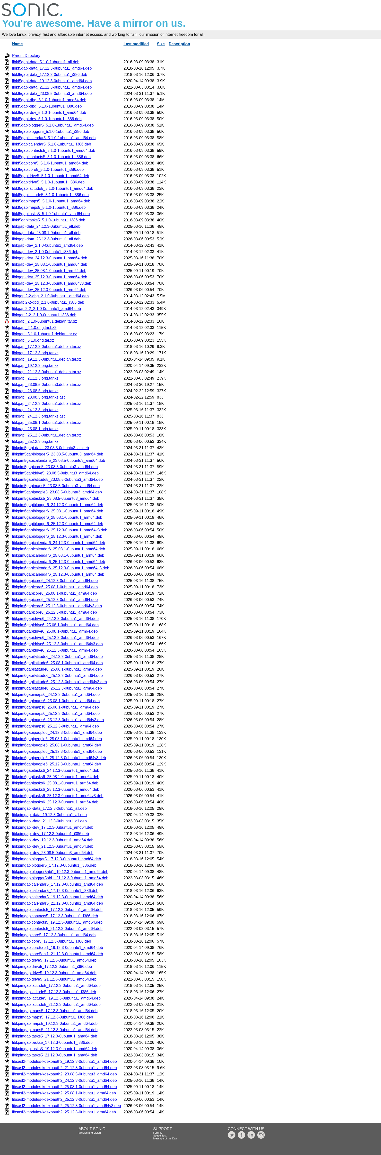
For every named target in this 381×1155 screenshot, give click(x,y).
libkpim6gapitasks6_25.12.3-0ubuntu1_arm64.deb (55, 802)
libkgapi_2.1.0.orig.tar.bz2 (34, 328)
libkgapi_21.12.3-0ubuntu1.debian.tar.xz (46, 372)
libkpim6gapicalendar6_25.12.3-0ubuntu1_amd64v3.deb (60, 568)
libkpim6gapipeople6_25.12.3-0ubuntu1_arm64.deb (56, 764)
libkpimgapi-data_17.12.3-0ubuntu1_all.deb (49, 808)
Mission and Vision (89, 1132)
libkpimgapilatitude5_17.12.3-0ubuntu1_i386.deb (54, 992)
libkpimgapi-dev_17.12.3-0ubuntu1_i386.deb (50, 834)
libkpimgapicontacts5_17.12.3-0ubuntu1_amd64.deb (57, 910)
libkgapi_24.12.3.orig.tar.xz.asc (39, 416)
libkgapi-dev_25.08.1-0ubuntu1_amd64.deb (49, 264)
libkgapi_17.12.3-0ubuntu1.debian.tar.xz (46, 347)
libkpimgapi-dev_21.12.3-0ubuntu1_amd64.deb (52, 846)
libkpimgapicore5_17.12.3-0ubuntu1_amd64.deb (53, 935)
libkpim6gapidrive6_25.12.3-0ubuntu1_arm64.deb (55, 650)
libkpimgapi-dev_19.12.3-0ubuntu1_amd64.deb (52, 840)
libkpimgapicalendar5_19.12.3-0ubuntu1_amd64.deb (57, 897)
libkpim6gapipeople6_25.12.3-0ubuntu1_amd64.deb (57, 751)
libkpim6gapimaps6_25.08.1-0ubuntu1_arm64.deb (55, 707)
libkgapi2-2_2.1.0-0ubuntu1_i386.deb (44, 315)
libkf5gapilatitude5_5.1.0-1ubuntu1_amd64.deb (52, 188)
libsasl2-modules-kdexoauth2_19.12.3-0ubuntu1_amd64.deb (64, 1061)
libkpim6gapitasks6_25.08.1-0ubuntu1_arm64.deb (55, 783)
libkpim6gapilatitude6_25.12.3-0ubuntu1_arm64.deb (57, 688)
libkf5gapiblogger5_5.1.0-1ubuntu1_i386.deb (50, 131)
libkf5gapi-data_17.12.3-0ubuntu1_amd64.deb (52, 68)
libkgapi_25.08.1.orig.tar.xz (35, 429)
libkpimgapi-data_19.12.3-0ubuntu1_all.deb (49, 815)
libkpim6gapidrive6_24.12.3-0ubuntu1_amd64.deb (55, 619)
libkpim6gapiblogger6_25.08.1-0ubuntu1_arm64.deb (57, 517)
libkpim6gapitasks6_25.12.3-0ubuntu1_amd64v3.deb (57, 796)
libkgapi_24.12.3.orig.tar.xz (35, 410)
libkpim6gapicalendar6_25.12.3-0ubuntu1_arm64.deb (58, 574)
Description (179, 44)
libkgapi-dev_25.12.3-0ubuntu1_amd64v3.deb (51, 283)
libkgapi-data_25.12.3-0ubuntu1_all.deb (46, 239)
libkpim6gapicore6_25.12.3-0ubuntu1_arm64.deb (54, 612)
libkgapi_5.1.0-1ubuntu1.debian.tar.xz (44, 334)
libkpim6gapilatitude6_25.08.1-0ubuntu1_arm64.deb (57, 669)
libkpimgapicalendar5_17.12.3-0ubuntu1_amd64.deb (57, 884)
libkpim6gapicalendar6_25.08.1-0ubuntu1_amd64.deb (58, 549)
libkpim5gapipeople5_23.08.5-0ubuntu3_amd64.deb (57, 492)
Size (161, 44)
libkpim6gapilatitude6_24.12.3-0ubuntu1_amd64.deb (57, 657)
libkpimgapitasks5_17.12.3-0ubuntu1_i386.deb (52, 1042)
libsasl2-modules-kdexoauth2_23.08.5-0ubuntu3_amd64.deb (64, 1074)
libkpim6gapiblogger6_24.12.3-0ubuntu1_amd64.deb (57, 505)
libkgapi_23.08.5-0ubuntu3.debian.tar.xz (46, 384)
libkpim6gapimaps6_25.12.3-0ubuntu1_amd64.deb (56, 713)
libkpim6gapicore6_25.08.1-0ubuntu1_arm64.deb (54, 593)
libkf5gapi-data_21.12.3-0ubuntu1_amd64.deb (52, 87)
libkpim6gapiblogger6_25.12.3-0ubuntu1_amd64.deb (57, 524)
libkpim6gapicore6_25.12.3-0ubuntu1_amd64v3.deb (57, 606)
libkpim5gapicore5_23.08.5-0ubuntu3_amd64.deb (55, 467)
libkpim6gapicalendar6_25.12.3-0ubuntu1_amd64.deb (58, 562)
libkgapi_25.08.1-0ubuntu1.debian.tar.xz (46, 422)
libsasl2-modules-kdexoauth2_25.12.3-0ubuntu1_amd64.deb (64, 1099)
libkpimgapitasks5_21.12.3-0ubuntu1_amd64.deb (54, 1055)
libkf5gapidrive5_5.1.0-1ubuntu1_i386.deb (48, 182)
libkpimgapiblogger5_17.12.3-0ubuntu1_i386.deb (54, 865)
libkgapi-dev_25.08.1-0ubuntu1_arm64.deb (49, 271)
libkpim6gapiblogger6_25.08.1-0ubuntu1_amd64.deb (57, 511)
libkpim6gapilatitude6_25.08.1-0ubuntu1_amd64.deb (57, 663)
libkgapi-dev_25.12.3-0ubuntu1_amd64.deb (49, 277)
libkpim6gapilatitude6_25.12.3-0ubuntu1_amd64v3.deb (59, 682)
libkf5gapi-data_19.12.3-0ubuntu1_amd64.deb (52, 81)
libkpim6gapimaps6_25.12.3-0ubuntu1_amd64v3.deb (58, 720)
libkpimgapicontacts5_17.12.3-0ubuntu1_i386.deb (55, 916)
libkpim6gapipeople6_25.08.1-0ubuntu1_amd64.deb (57, 739)
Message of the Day (165, 1138)
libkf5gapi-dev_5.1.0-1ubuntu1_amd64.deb (49, 112)
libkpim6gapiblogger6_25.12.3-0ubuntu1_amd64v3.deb (59, 530)
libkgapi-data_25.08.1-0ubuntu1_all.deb (46, 233)
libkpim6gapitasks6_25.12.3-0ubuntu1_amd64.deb (55, 789)
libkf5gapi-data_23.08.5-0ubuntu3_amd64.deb (52, 93)
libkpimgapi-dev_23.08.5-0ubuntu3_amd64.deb (52, 853)
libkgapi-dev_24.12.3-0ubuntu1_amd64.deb (49, 258)
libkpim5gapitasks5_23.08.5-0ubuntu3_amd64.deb (55, 498)
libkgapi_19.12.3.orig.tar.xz (35, 366)
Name (17, 44)
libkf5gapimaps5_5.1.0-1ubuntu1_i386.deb (49, 207)
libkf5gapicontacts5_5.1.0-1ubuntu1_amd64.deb (53, 150)
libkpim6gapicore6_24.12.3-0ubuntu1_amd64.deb (55, 581)
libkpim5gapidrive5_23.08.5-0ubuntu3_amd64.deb (55, 473)
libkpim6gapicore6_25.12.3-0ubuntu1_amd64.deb (55, 600)
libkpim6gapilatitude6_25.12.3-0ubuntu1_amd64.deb (57, 675)
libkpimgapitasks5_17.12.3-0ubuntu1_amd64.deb (54, 1036)
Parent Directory (26, 56)
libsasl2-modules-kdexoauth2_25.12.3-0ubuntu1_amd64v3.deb (66, 1106)
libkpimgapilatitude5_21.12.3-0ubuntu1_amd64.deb (56, 1004)
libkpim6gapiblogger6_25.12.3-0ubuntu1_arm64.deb (57, 536)
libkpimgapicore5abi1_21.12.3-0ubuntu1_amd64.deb (57, 954)
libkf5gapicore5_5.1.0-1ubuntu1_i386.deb (48, 169)
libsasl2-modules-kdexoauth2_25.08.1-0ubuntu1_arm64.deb (64, 1093)
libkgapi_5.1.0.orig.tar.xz (33, 340)
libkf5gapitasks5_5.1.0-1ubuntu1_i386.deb (48, 220)
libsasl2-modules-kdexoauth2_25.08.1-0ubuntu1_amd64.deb (64, 1087)
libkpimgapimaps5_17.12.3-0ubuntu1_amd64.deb (54, 1011)
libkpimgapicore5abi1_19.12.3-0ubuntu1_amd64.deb (57, 948)
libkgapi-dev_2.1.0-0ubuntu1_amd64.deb (47, 245)
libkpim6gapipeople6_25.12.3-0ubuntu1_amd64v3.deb (59, 758)
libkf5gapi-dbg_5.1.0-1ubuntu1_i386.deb (47, 106)
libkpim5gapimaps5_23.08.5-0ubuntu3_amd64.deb (56, 486)
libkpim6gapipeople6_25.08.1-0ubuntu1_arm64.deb (56, 745)
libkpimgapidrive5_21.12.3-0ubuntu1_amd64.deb (54, 979)
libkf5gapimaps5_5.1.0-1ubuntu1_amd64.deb (51, 201)
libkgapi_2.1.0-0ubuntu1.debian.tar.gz (44, 321)
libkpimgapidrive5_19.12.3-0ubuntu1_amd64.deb (54, 973)
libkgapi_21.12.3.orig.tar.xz (35, 378)
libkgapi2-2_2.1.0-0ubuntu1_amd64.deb (46, 309)
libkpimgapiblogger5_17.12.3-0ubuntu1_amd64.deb (56, 859)
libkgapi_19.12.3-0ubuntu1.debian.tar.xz (46, 359)
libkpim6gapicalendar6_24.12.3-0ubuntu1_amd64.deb (58, 543)
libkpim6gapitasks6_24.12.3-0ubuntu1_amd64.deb (55, 770)
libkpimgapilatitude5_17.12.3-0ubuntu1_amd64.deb (56, 985)
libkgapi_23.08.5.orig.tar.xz (35, 391)
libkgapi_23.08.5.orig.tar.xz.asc (39, 397)
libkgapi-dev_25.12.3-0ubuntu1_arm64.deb (49, 290)
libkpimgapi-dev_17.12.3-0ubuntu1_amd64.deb (52, 827)
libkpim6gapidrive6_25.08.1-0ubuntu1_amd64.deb (55, 625)
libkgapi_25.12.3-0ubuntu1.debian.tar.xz (46, 435)
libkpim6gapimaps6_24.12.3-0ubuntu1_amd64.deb (56, 694)
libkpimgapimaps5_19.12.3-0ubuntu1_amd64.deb (54, 1023)
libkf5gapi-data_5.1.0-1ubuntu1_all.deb (45, 62)
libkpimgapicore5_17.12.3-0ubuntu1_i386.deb (51, 941)
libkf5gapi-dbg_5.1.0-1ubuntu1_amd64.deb (49, 100)
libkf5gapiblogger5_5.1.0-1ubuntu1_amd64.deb (53, 125)
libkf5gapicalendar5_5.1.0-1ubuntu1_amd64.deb (53, 138)
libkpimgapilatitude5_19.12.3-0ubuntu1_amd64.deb (56, 998)
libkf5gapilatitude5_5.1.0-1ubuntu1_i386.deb (50, 195)
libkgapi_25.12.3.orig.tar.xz (35, 441)
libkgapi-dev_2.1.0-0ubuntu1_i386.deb (45, 252)
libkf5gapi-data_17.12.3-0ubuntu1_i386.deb (49, 75)
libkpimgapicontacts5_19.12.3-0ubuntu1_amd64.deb (57, 922)
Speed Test (159, 1135)
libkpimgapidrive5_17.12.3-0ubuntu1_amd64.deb (54, 960)
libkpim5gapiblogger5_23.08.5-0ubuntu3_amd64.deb (57, 454)
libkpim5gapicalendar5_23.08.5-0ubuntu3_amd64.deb (58, 460)
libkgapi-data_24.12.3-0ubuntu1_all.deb (46, 226)
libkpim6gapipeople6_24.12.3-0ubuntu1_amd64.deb (57, 732)
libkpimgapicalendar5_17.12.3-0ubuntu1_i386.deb (55, 891)
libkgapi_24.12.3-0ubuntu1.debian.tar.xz (46, 403)
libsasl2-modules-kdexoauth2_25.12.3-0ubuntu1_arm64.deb (64, 1112)
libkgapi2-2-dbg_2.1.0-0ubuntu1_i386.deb (48, 302)
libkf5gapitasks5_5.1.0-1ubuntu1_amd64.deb (51, 214)
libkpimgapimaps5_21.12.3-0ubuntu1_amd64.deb (54, 1030)
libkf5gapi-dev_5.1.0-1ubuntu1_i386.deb (47, 119)
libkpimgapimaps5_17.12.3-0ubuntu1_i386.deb (52, 1017)
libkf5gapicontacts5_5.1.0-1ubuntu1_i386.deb (51, 157)
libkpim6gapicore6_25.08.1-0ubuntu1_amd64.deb (55, 587)
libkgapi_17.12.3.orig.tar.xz (35, 353)
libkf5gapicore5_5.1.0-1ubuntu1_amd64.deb (50, 163)
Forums (157, 1132)
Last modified (136, 44)
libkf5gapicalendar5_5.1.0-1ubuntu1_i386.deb (51, 144)
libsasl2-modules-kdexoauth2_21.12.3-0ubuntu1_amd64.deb (64, 1068)
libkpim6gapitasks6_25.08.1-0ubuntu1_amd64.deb (55, 777)
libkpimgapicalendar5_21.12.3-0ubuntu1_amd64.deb (57, 903)
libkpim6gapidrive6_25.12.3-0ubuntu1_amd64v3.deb (57, 644)
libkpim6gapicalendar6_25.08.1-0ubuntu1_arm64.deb (58, 555)
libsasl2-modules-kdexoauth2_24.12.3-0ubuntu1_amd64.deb (64, 1080)
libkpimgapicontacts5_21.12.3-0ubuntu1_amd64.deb (57, 929)
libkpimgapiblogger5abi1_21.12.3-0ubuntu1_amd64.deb (60, 878)
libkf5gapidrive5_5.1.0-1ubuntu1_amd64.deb (50, 176)
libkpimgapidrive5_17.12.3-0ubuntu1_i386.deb (52, 966)
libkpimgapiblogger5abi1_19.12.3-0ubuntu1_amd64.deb (60, 872)
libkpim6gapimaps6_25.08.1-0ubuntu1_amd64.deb (56, 701)
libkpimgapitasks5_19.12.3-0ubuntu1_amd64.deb (54, 1049)
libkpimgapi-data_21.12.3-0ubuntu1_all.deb (49, 821)
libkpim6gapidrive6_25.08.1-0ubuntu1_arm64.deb (55, 631)
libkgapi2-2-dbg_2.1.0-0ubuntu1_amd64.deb (50, 296)
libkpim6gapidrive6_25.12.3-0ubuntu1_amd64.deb (55, 638)
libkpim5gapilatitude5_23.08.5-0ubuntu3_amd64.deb (57, 479)
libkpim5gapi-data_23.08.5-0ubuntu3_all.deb (50, 448)
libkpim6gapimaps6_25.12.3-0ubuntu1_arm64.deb (55, 726)
